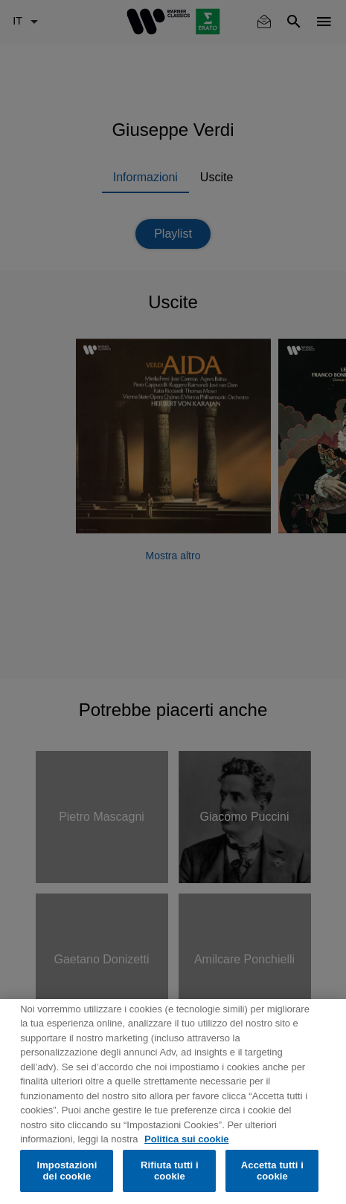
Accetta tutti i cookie (272, 1170)
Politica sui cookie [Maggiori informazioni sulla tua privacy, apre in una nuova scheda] (186, 1139)
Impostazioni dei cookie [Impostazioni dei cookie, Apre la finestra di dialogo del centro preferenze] (66, 1170)
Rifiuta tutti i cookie (170, 1170)
